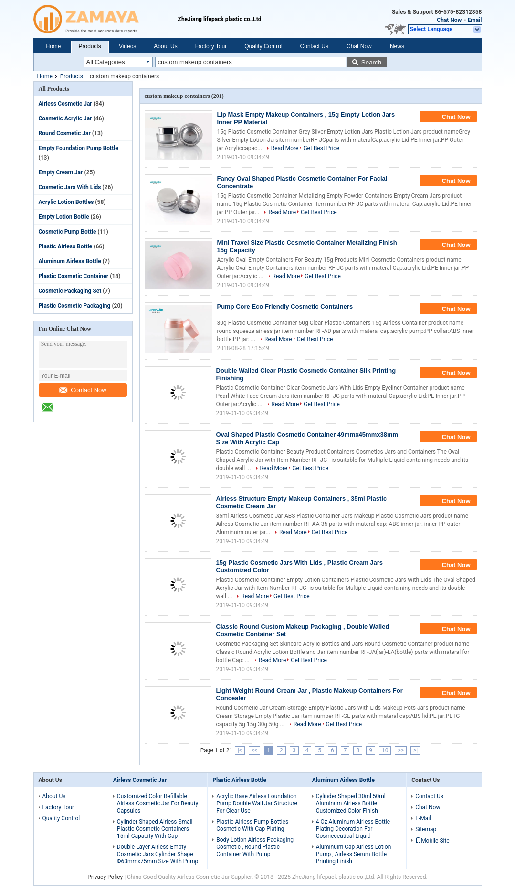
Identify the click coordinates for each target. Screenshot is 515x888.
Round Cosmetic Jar (65, 133)
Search (371, 62)
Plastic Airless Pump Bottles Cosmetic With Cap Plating (252, 825)
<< (254, 750)
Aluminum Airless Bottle (70, 261)
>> (401, 750)
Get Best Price (321, 148)
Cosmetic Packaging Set (70, 291)
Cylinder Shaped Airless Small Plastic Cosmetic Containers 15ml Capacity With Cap (155, 828)
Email (475, 20)
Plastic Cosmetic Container (74, 276)
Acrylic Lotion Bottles (66, 202)
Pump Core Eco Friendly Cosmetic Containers (285, 306)
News (397, 46)
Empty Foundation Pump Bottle (78, 148)
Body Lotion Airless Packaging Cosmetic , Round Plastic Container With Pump (255, 846)
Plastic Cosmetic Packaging (75, 305)
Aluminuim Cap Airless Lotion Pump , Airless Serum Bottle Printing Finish (353, 854)
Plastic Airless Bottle (66, 246)
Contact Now (82, 390)
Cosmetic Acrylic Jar (65, 118)
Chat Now (449, 20)
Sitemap (425, 829)
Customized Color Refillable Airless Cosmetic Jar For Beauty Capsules (157, 803)
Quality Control (263, 46)
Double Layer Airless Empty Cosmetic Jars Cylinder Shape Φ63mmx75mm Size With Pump (157, 854)
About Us (165, 46)
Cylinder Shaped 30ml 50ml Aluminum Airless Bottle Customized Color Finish (351, 803)
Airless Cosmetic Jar (65, 103)
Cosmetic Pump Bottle (67, 231)
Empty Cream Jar (61, 172)
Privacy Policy (105, 877)
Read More (285, 148)
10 (385, 750)
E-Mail (423, 818)
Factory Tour (211, 46)
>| (415, 750)
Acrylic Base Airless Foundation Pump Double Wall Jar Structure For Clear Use (256, 803)
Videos (127, 46)
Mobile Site (432, 840)
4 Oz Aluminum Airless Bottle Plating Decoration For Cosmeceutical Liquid (353, 828)
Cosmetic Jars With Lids (70, 187)
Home (53, 46)
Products (90, 46)
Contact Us (314, 46)
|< (240, 750)
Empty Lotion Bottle (64, 217)
